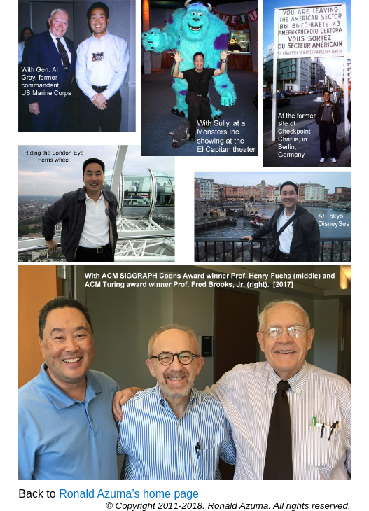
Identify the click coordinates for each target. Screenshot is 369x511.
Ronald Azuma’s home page (129, 494)
